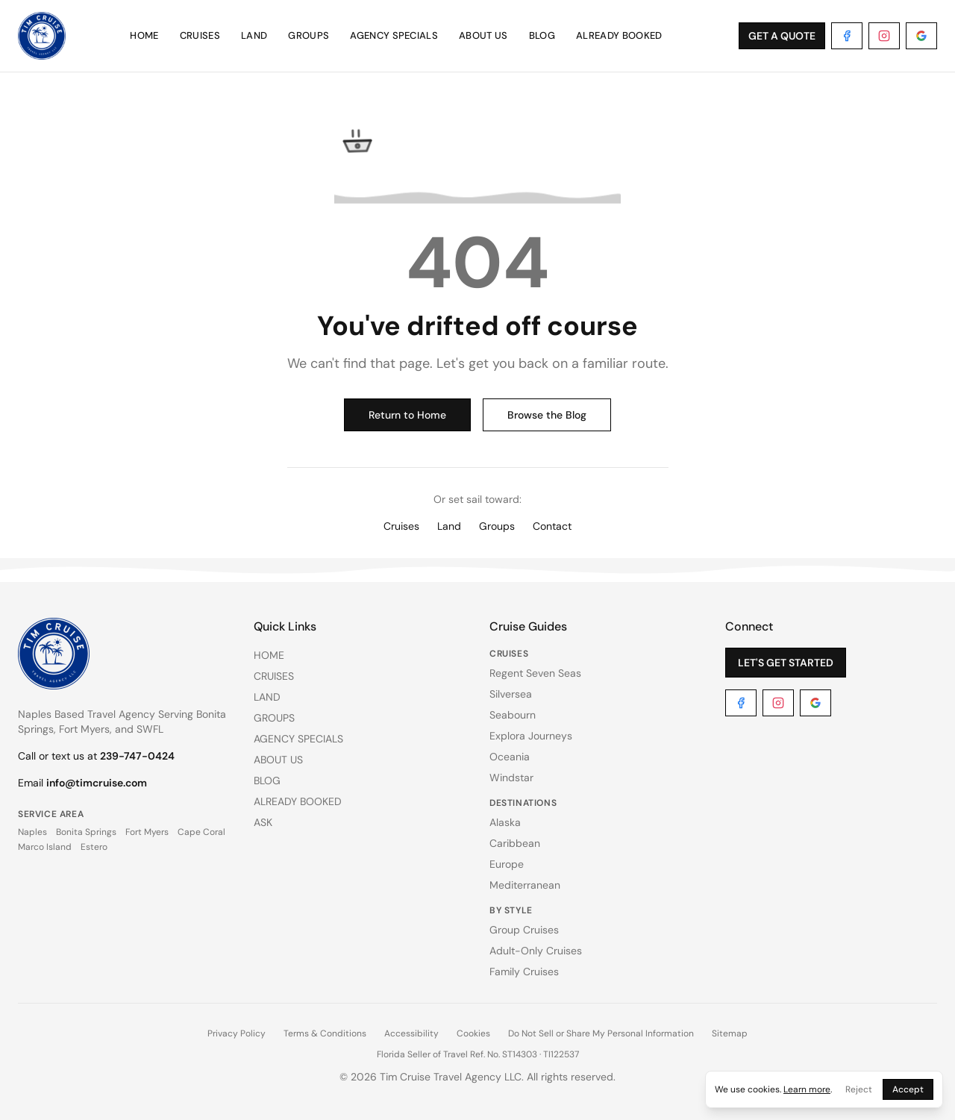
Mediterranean (524, 885)
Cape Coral (201, 832)
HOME (144, 35)
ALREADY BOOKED (619, 35)
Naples (32, 832)
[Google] (921, 35)
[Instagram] (884, 35)
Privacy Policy (236, 1033)
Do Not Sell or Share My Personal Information (601, 1033)
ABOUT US (483, 35)
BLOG (542, 35)
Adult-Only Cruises (535, 950)
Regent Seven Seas (535, 673)
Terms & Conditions (325, 1033)
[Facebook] (846, 35)
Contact (552, 526)
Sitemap (730, 1033)
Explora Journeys (530, 735)
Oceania (509, 756)
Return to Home (407, 415)
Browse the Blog (546, 415)
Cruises (401, 526)
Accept (908, 1089)
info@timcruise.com (96, 782)
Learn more (806, 1089)
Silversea (510, 694)
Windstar (511, 777)
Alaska (505, 822)
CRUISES (200, 35)
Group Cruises (524, 929)
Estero (94, 847)
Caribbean (514, 843)
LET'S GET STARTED (785, 662)
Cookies (473, 1033)
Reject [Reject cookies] (858, 1089)
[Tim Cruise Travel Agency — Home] (42, 36)
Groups (497, 526)
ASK (263, 822)
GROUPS (308, 35)
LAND (254, 35)
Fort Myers (147, 832)
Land (449, 526)
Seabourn (512, 715)
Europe (506, 864)
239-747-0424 (137, 756)
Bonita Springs (86, 832)
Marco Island (45, 847)
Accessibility (411, 1033)
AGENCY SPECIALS (394, 35)
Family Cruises (524, 971)
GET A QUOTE (781, 36)
